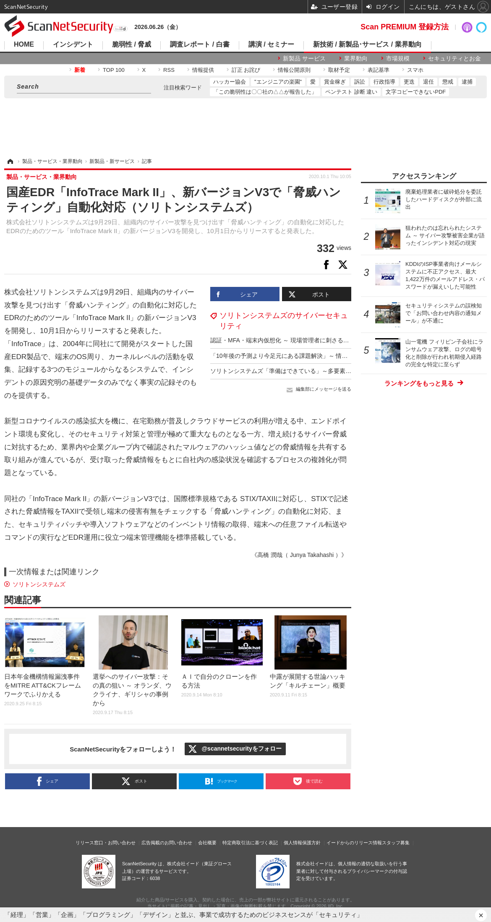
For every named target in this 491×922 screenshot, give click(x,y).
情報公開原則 (294, 70)
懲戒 (447, 82)
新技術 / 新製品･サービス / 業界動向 (367, 44)
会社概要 (207, 842)
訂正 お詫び (246, 70)
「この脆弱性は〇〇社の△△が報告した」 (265, 92)
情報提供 (203, 70)
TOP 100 (114, 70)
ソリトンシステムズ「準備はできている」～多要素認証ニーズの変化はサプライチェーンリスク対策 (342, 371)
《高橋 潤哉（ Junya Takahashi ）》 (299, 555)
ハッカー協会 (229, 82)
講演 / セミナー (271, 44)
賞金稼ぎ (335, 82)
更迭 (409, 82)
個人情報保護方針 (302, 842)
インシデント (73, 44)
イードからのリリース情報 (354, 842)
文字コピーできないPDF (416, 92)
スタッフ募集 (396, 842)
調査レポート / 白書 (199, 44)
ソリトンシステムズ (39, 584)
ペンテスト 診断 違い (351, 92)
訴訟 (359, 82)
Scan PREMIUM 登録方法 (404, 27)
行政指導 (384, 82)
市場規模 (398, 58)
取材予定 (339, 70)
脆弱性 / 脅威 (131, 44)
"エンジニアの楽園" (278, 82)
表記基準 (378, 70)
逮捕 (467, 82)
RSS (169, 70)
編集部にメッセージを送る (323, 388)
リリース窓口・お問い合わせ (106, 842)
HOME (24, 44)
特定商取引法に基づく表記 (250, 842)
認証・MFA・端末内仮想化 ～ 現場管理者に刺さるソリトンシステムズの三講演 (315, 340)
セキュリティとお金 (454, 58)
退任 (428, 82)
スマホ (415, 70)
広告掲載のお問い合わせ (166, 842)
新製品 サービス (304, 58)
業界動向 (356, 58)
